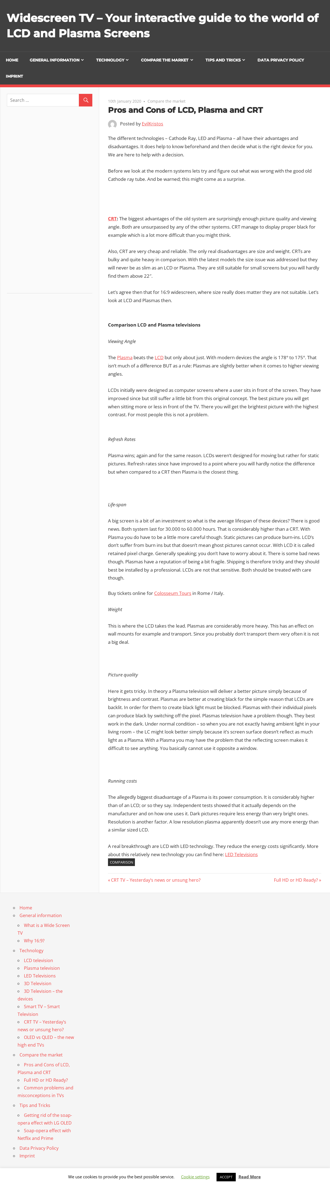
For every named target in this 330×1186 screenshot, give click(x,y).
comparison (121, 862)
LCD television (38, 960)
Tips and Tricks (223, 60)
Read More (250, 1176)
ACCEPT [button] (226, 1176)
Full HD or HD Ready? (296, 880)
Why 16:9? (34, 941)
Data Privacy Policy (280, 60)
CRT (112, 218)
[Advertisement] (50, 202)
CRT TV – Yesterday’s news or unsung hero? (156, 880)
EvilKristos (152, 124)
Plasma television (42, 968)
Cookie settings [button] (195, 1176)
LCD (159, 357)
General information (54, 60)
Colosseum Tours (172, 593)
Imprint (14, 76)
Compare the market (164, 60)
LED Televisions (241, 854)
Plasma (124, 357)
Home (12, 60)
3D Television (37, 983)
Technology (110, 60)
